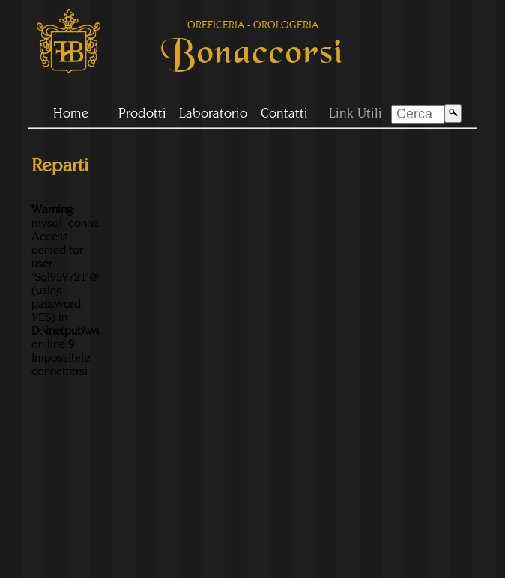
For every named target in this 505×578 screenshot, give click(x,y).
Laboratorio (213, 113)
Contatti (284, 113)
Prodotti (142, 113)
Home (70, 113)
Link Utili (355, 113)
